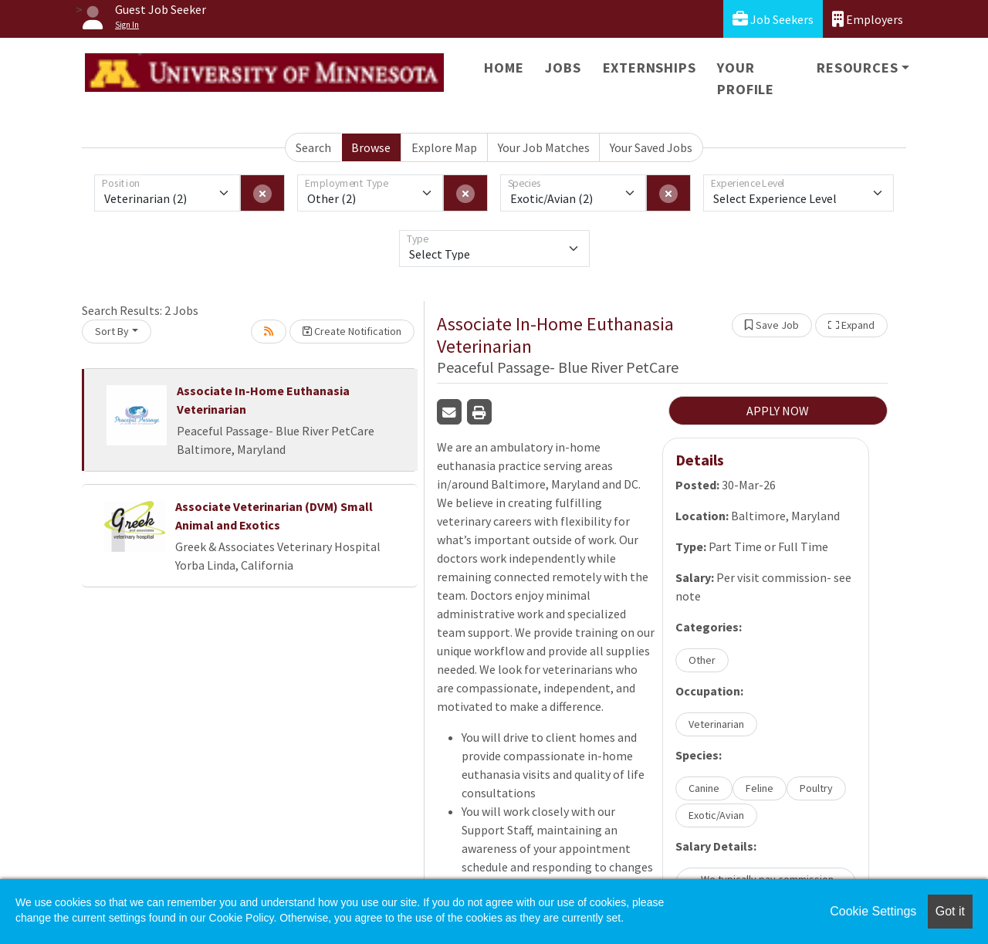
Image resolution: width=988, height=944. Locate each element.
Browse (371, 147)
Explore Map (444, 147)
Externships (649, 67)
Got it (950, 911)
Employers (867, 19)
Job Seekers (773, 19)
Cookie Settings (873, 911)
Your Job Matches (544, 147)
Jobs (562, 67)
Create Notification (352, 331)
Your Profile (745, 78)
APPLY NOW (777, 410)
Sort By (112, 331)
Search (313, 147)
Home (503, 67)
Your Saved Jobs (651, 147)
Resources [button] (857, 67)
